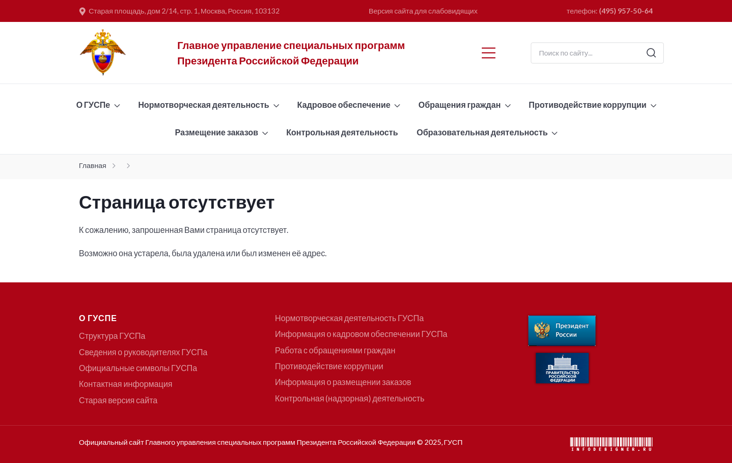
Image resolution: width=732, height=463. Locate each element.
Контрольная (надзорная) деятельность (349, 398)
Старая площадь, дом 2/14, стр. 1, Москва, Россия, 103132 (179, 11)
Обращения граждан (459, 105)
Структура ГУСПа (112, 336)
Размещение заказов (216, 132)
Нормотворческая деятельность (203, 105)
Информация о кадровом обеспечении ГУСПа (361, 334)
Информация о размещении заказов (343, 382)
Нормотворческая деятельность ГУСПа (349, 318)
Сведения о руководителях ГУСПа (143, 352)
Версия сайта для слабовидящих (423, 11)
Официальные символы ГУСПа (138, 368)
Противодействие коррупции (588, 105)
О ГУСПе (93, 105)
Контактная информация (125, 384)
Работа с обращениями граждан (335, 350)
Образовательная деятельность (482, 132)
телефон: (610, 11)
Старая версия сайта (118, 400)
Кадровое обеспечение (344, 105)
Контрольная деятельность (342, 132)
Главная (92, 165)
